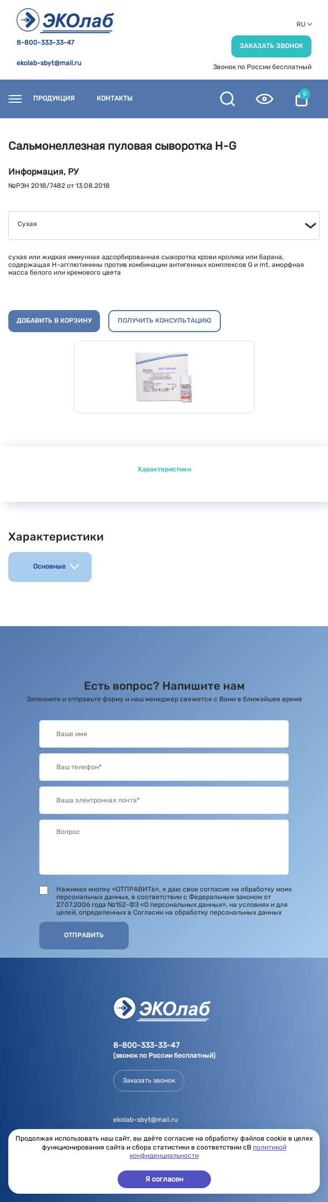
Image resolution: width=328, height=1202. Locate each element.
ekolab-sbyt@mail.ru (49, 63)
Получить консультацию (164, 320)
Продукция (54, 98)
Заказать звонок (271, 46)
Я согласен (164, 1179)
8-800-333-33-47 (45, 42)
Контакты (115, 98)
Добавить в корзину (54, 320)
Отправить (84, 935)
